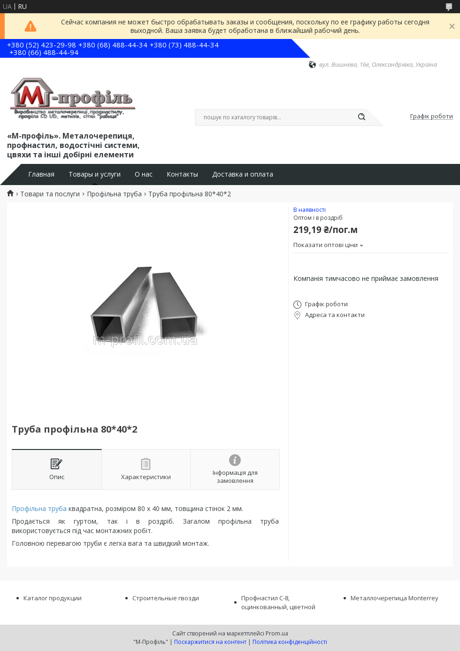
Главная (41, 174)
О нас (144, 174)
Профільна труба (114, 194)
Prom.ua (277, 633)
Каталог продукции (52, 598)
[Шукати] (361, 117)
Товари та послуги (50, 194)
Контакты (182, 174)
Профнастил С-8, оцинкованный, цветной (278, 602)
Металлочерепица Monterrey (394, 598)
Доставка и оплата (242, 174)
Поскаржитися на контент (210, 642)
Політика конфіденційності (290, 642)
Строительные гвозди (165, 598)
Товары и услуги (95, 174)
